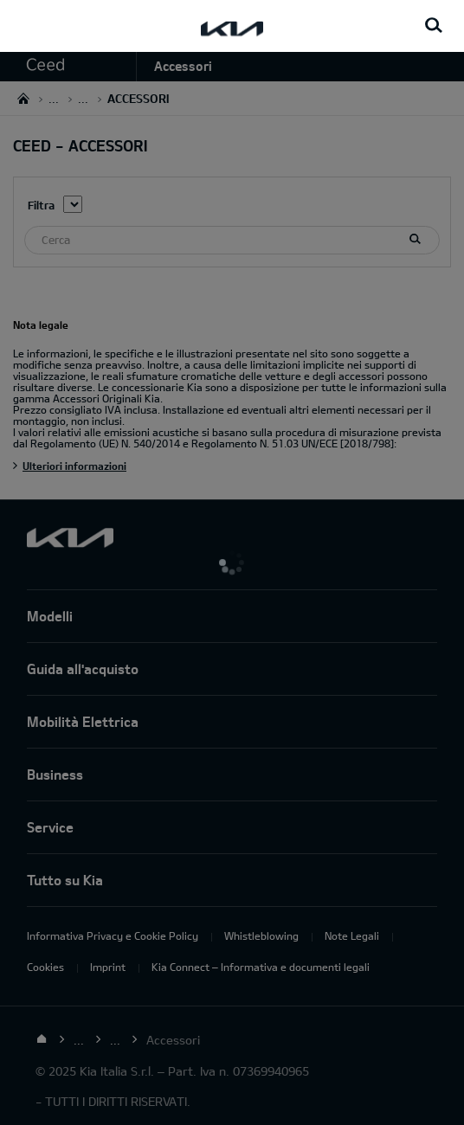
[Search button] (433, 26)
